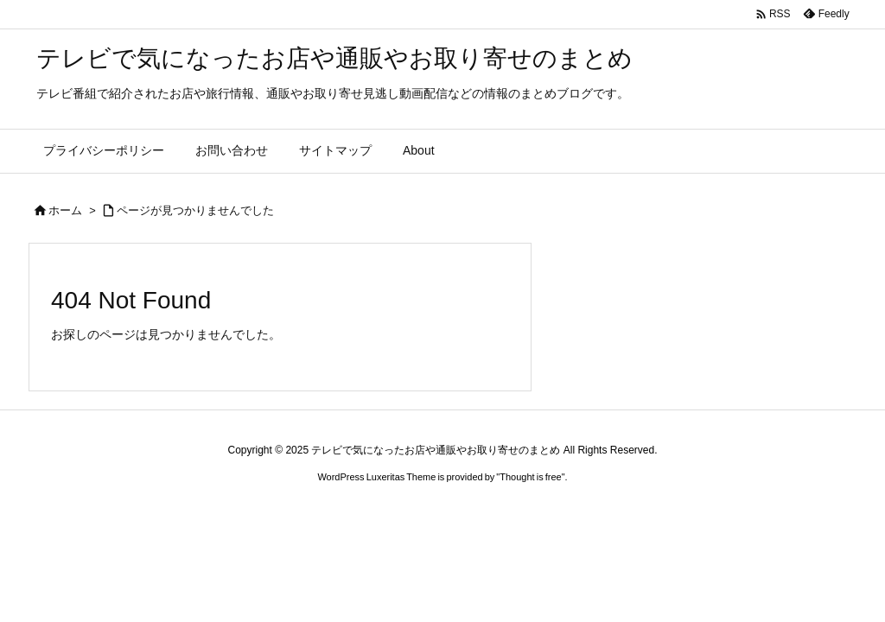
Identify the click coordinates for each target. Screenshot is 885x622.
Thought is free (530, 477)
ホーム (65, 210)
